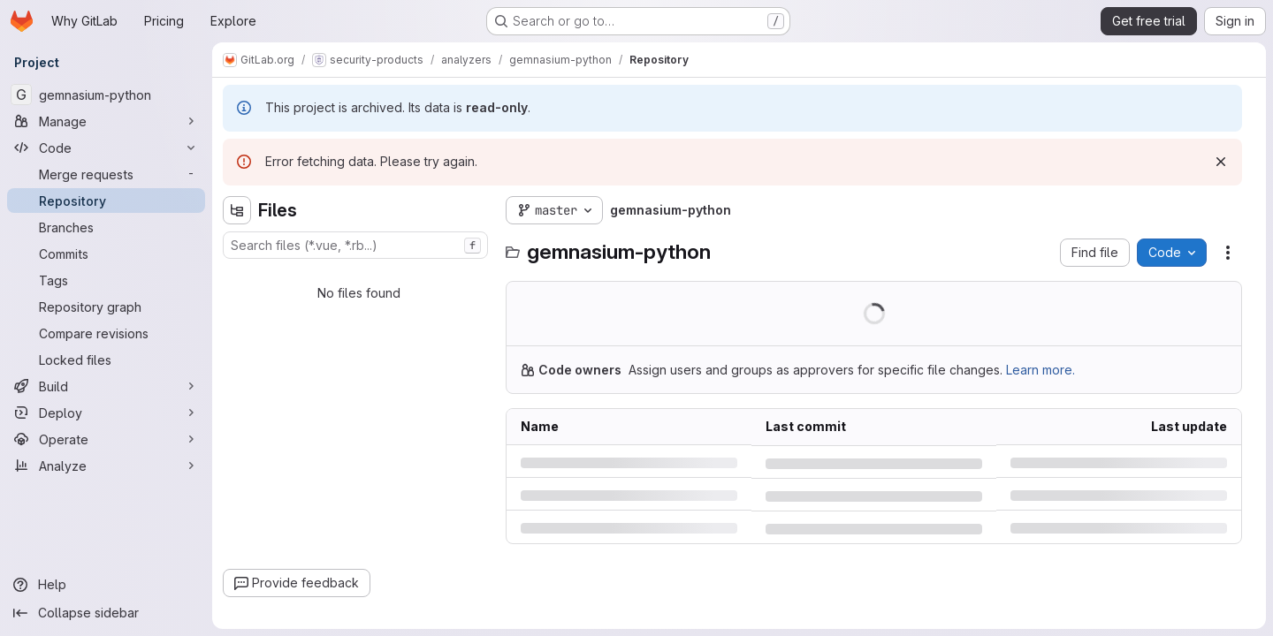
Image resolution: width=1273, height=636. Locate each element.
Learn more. (1040, 369)
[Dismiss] (1220, 161)
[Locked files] (106, 359)
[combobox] (355, 245)
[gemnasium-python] (106, 94)
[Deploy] (106, 412)
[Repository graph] (106, 306)
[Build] (106, 386)
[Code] (106, 147)
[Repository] (106, 200)
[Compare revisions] (106, 333)
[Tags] (106, 280)
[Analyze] (106, 465)
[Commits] (106, 253)
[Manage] (106, 121)
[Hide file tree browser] (237, 210)
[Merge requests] (106, 174)
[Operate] (106, 439)
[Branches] (106, 227)
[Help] (106, 584)
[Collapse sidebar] (106, 613)
